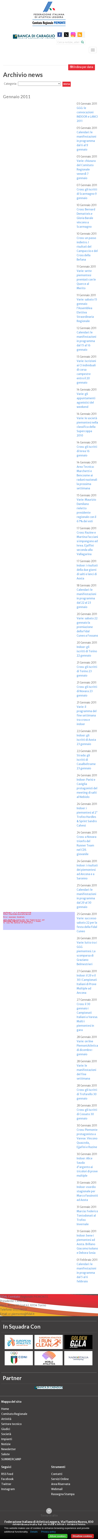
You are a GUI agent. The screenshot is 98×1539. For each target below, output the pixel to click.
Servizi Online (60, 1479)
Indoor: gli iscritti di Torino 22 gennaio (87, 651)
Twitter (6, 1484)
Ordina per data (83, 67)
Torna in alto (49, 1515)
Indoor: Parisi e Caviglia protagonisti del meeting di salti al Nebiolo (87, 788)
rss (80, 34)
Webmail (56, 1489)
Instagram (8, 1489)
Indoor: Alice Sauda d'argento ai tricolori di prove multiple (87, 1167)
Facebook (7, 1479)
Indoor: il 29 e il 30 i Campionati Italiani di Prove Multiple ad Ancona (87, 984)
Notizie (6, 1444)
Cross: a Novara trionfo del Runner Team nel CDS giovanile (86, 845)
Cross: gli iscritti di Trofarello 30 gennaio (87, 1094)
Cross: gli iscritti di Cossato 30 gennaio (87, 1114)
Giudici (5, 1429)
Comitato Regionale (14, 1414)
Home (5, 1409)
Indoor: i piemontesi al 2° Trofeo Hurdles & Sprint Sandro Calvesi (87, 817)
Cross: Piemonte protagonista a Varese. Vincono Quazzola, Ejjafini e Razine (87, 1138)
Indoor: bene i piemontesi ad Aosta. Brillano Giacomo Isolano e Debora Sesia (87, 1244)
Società (6, 1434)
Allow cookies (58, 1536)
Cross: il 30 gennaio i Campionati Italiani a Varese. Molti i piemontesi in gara (87, 1017)
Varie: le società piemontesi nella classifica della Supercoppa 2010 (87, 426)
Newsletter (8, 1449)
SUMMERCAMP (11, 1459)
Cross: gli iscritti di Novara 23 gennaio (87, 691)
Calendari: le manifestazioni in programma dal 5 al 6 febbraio (86, 1272)
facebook (59, 34)
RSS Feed (7, 1474)
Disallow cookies (82, 1536)
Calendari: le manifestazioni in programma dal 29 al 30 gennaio (86, 898)
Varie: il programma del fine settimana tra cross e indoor (87, 715)
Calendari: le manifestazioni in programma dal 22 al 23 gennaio (86, 598)
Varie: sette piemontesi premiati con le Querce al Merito (86, 279)
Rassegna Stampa (62, 1494)
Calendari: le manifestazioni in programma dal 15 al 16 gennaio (86, 341)
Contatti (56, 1474)
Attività (6, 1419)
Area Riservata (60, 1484)
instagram (73, 34)
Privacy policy (48, 1531)
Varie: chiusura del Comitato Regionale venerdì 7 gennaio (86, 169)
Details (34, 1531)
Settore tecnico (11, 1424)
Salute (5, 1454)
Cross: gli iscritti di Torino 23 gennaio (87, 671)
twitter (66, 34)
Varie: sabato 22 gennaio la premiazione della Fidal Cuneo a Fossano (87, 627)
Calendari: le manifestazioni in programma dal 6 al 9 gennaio (86, 141)
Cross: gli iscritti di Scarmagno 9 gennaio (87, 194)
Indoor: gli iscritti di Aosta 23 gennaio (86, 740)
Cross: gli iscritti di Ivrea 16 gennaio (87, 451)
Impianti (6, 1439)
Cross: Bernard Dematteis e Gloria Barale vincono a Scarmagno (86, 218)
